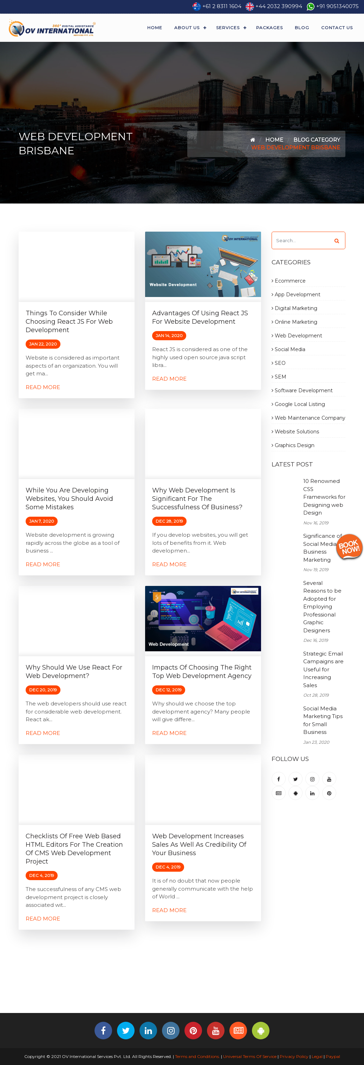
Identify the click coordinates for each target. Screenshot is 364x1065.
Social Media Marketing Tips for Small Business (323, 720)
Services (228, 27)
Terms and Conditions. (197, 1056)
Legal (317, 1056)
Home (154, 27)
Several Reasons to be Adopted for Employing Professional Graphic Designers (322, 607)
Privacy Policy (294, 1056)
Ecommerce (289, 281)
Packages (269, 27)
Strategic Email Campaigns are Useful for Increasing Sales (323, 669)
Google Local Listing (298, 404)
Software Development (302, 390)
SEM (279, 377)
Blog (302, 27)
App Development (296, 294)
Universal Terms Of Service (250, 1056)
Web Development (297, 336)
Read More (43, 387)
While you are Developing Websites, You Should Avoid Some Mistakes (69, 498)
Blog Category (316, 139)
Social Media (288, 349)
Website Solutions (295, 431)
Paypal (333, 1056)
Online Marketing (294, 322)
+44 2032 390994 (278, 6)
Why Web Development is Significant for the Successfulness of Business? (197, 498)
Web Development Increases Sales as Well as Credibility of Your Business (199, 844)
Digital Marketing (294, 308)
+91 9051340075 (337, 6)
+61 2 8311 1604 (221, 6)
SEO (279, 363)
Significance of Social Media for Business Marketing (324, 547)
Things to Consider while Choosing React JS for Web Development (69, 321)
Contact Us (337, 27)
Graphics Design (293, 445)
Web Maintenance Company (308, 418)
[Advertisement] (182, 989)
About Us (187, 27)
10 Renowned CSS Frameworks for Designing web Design (324, 497)
